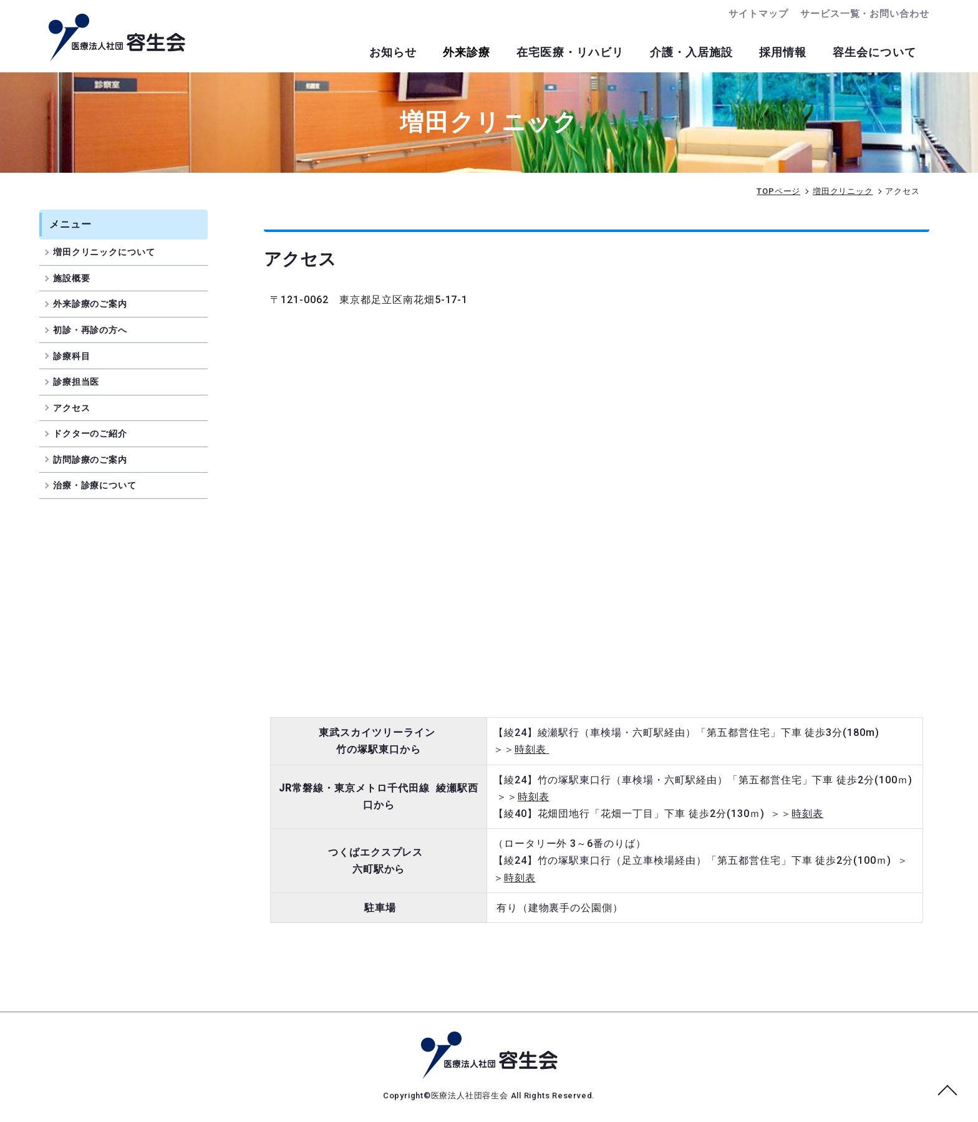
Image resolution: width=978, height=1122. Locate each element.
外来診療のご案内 (99, 305)
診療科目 (80, 357)
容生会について (873, 52)
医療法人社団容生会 (471, 1095)
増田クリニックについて (113, 253)
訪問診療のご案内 (99, 460)
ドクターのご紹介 (99, 434)
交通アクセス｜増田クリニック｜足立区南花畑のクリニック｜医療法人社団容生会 (117, 37)
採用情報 (777, 52)
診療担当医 (85, 382)
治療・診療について (104, 486)
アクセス (80, 408)
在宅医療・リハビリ (558, 52)
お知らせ (375, 52)
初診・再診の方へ (99, 331)
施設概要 (80, 279)
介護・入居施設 (683, 52)
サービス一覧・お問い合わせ (864, 13)
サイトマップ (758, 13)
